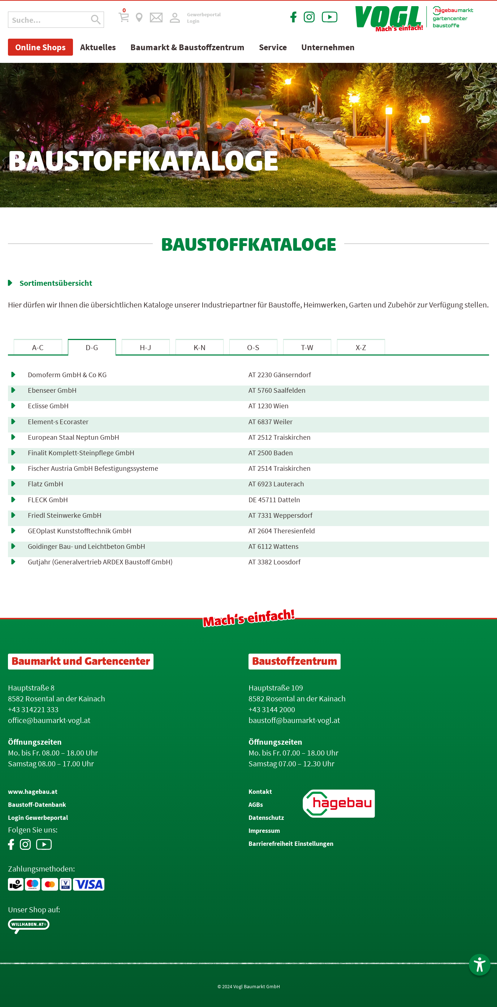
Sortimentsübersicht (56, 283)
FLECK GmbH (48, 499)
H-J (145, 347)
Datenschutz (266, 817)
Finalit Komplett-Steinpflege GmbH (81, 452)
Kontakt (260, 791)
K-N (200, 347)
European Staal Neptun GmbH (73, 437)
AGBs (255, 804)
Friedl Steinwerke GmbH (64, 515)
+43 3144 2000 (271, 709)
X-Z (361, 347)
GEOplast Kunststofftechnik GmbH (79, 531)
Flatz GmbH (45, 484)
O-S (253, 347)
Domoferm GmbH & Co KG (67, 374)
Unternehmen (328, 47)
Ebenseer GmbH (52, 390)
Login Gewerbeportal (38, 817)
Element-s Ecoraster (58, 421)
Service (273, 47)
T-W (307, 347)
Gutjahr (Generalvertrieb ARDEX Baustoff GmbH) (100, 562)
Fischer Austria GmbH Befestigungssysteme (93, 468)
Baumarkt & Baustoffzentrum (187, 47)
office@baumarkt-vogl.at (49, 720)
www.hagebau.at (32, 791)
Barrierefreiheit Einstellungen (290, 843)
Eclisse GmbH (48, 406)
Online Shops (40, 47)
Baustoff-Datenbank (37, 804)
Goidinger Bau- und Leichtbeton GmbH (86, 546)
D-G (92, 347)
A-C (38, 347)
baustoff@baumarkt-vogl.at (294, 720)
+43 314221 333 (33, 709)
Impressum (264, 830)
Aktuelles (98, 47)
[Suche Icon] (96, 20)
